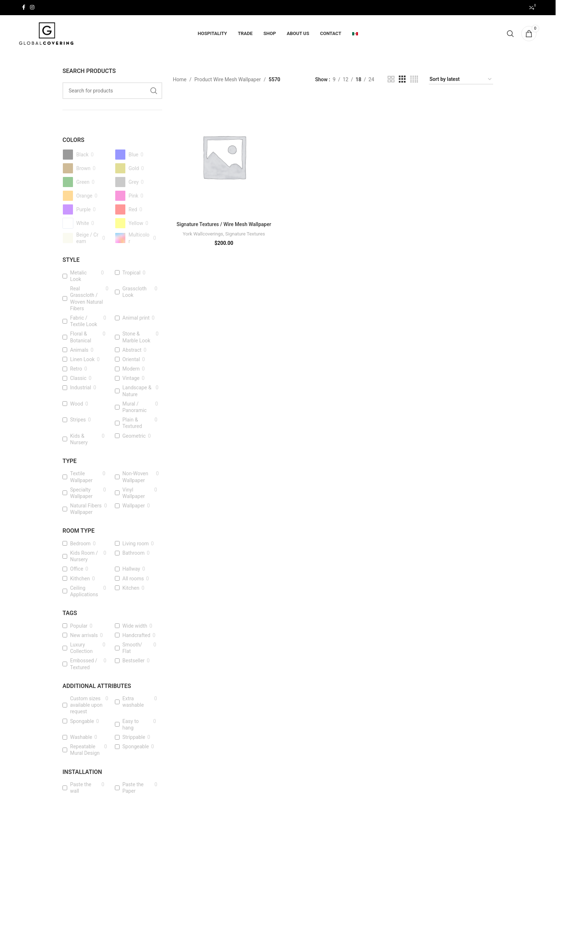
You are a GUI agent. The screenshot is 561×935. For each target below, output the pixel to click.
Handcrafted (136, 636)
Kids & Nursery (79, 439)
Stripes (78, 420)
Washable (81, 737)
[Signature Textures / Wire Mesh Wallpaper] (224, 157)
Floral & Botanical (80, 338)
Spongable (82, 721)
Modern (131, 369)
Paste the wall (80, 788)
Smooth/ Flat (132, 648)
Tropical (131, 273)
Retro (76, 369)
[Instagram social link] (32, 8)
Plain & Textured (132, 423)
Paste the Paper (133, 788)
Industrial (80, 388)
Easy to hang (130, 725)
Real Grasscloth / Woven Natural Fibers (86, 299)
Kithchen (80, 579)
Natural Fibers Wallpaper (86, 509)
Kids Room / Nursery (84, 556)
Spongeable (135, 747)
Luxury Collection (81, 648)
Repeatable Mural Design (85, 750)
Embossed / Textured (83, 664)
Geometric (134, 436)
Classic (78, 379)
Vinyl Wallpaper (133, 493)
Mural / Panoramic (134, 407)
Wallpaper (133, 506)
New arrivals (84, 636)
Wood (76, 404)
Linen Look (82, 360)
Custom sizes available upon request (86, 705)
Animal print (136, 318)
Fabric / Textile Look (83, 321)
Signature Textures (245, 241)
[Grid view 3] (402, 80)
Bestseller (133, 661)
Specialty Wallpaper (81, 493)
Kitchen (130, 588)
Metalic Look (78, 276)
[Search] (510, 34)
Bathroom (133, 553)
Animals (79, 350)
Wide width (134, 626)
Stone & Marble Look (136, 338)
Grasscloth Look (134, 292)
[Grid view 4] (414, 80)
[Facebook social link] (23, 8)
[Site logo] (46, 33)
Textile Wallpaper (81, 477)
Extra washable (133, 702)
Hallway (131, 569)
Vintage (131, 379)
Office (76, 569)
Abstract (132, 350)
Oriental (131, 360)
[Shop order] (461, 80)
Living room (135, 544)
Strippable (133, 737)
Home (180, 80)
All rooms (133, 579)
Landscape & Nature (136, 391)
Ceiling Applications (84, 591)
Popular (78, 626)
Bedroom (80, 544)
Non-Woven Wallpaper (135, 477)
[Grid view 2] (391, 80)
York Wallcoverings (202, 241)
